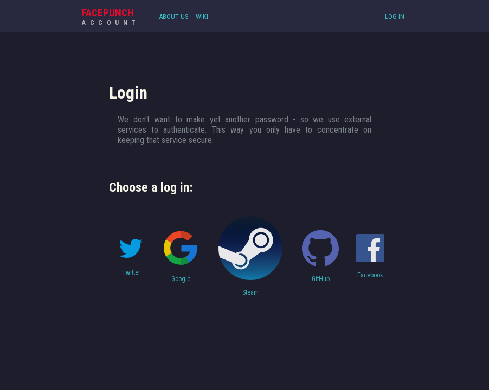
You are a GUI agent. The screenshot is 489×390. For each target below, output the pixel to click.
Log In (394, 16)
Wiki (202, 16)
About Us (174, 16)
